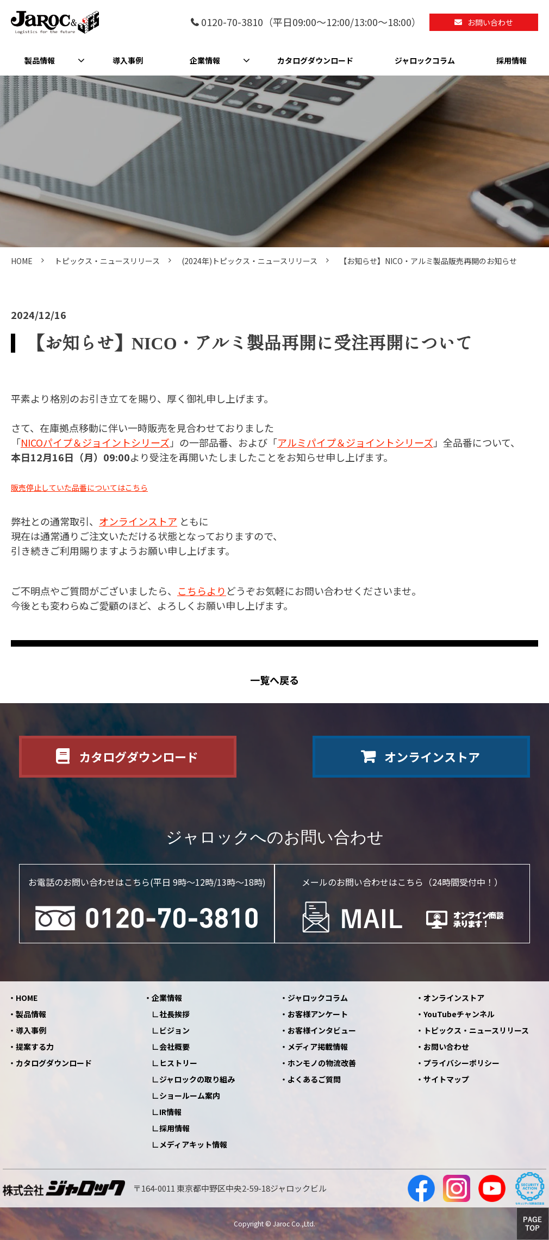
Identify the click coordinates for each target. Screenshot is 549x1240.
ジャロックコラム (425, 60)
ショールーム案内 (189, 1095)
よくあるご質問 (314, 1079)
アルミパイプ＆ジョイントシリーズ (355, 442)
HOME (22, 260)
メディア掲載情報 (318, 1046)
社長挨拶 (174, 1014)
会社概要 (174, 1046)
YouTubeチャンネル (459, 1014)
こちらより (201, 591)
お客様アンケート (318, 1014)
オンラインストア (138, 521)
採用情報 (511, 60)
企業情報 (205, 60)
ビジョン (174, 1030)
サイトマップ (446, 1079)
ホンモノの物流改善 (322, 1062)
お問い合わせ (490, 22)
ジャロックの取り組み (197, 1079)
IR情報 (170, 1111)
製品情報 (39, 60)
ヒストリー (178, 1062)
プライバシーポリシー (461, 1062)
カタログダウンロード (315, 60)
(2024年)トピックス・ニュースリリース (249, 260)
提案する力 (35, 1046)
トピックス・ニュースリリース (107, 260)
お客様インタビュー (322, 1030)
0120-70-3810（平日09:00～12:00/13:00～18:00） (311, 22)
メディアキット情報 (193, 1144)
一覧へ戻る (274, 680)
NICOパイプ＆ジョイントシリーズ (95, 442)
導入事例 (128, 60)
